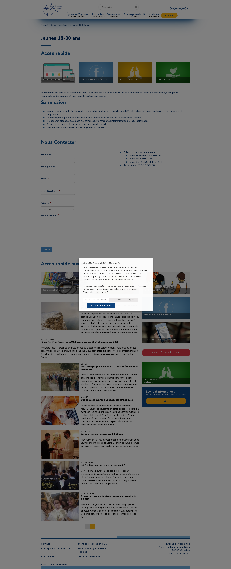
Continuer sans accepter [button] (123, 299)
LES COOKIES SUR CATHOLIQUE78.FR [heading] (103, 263)
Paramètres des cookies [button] (95, 299)
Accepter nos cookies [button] (101, 305)
